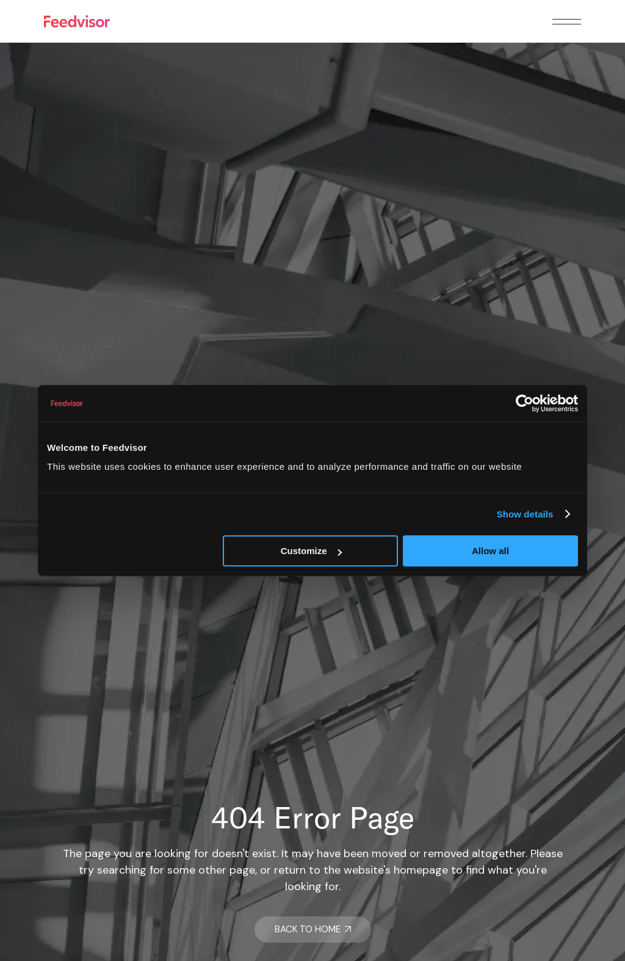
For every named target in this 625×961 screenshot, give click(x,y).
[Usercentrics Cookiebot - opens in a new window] (524, 403)
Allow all (490, 551)
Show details (525, 514)
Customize (311, 551)
